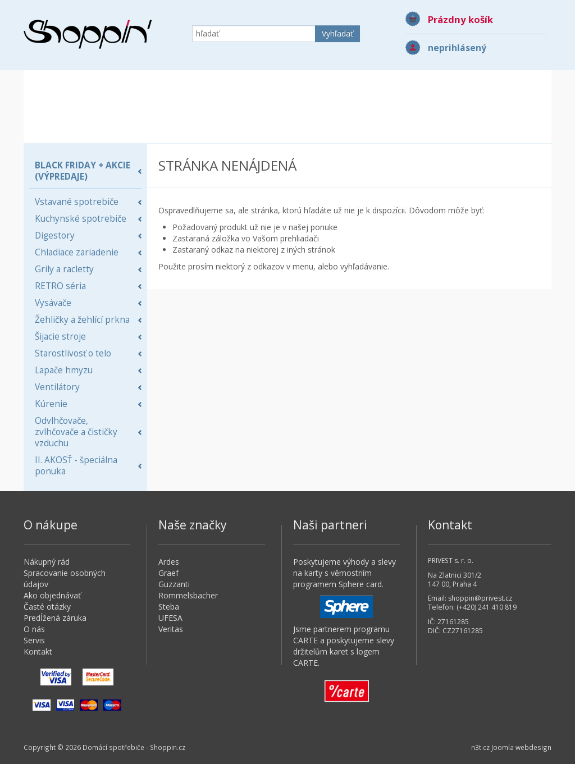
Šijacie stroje (60, 336)
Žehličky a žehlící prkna (82, 320)
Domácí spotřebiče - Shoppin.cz (88, 34)
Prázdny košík (460, 19)
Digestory (55, 235)
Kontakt (38, 651)
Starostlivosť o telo (73, 353)
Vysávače (53, 303)
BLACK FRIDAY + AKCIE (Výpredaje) (82, 170)
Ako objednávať (52, 595)
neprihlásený (457, 48)
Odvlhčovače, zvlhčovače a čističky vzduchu (76, 432)
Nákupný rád (47, 561)
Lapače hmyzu (64, 370)
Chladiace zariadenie (76, 252)
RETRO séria (60, 286)
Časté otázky (47, 606)
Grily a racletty (64, 269)
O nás (34, 629)
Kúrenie (51, 404)
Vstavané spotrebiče (76, 202)
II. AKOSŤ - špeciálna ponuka (76, 465)
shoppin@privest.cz (480, 598)
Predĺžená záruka (55, 617)
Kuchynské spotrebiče (80, 219)
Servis (34, 640)
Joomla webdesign (521, 747)
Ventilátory (57, 387)
